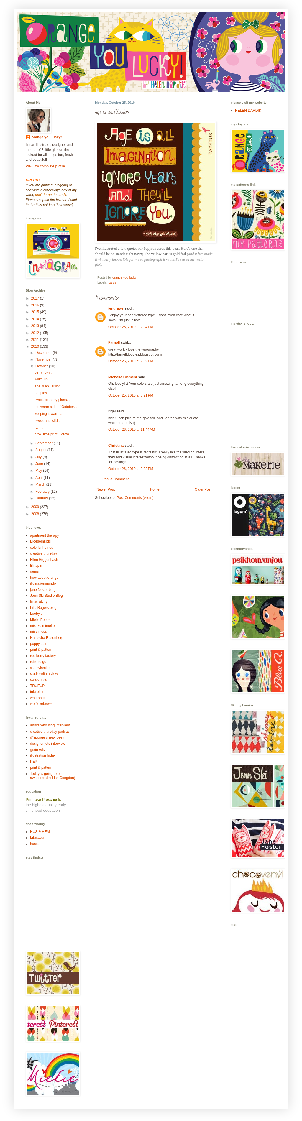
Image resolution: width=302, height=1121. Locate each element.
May (39, 471)
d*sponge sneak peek (47, 737)
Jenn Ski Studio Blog (46, 596)
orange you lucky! (47, 137)
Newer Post (105, 489)
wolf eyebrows (41, 704)
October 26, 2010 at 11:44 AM (131, 430)
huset (34, 844)
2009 (35, 507)
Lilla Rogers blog (43, 608)
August (41, 450)
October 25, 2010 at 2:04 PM (130, 327)
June (39, 464)
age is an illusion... (49, 386)
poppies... (42, 393)
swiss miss (38, 680)
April (39, 478)
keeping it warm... (48, 414)
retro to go (38, 662)
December (44, 353)
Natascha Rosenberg (46, 638)
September (44, 443)
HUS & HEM (40, 832)
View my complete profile (45, 166)
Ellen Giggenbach (44, 560)
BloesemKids (40, 541)
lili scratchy (38, 601)
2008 (35, 514)
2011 (35, 340)
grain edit (37, 749)
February (42, 491)
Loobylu (36, 614)
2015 (35, 312)
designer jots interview (47, 744)
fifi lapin (36, 565)
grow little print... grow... (53, 434)
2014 (35, 319)
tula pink (36, 692)
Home (155, 489)
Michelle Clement (122, 377)
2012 (35, 333)
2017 (35, 298)
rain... (39, 427)
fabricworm (38, 838)
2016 (35, 305)
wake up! (42, 379)
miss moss (38, 631)
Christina (116, 445)
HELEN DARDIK (248, 111)
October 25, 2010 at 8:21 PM (130, 395)
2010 (35, 346)
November (44, 359)
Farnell (114, 343)
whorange (38, 698)
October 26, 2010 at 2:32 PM (130, 469)
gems (34, 571)
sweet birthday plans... (52, 400)
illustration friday (43, 755)
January (42, 498)
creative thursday (43, 553)
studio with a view (44, 674)
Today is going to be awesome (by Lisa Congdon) (52, 776)
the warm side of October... (56, 407)
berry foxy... (44, 372)
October (42, 366)
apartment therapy (44, 535)
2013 (35, 326)
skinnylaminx (40, 668)
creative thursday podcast (50, 731)
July (39, 457)
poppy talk (38, 644)
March (40, 484)
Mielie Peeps (40, 620)
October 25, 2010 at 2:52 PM (130, 361)
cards (112, 282)
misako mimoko (42, 626)
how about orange (44, 578)
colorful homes (41, 547)
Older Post (203, 489)
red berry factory (43, 656)
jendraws (116, 308)
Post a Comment (115, 479)
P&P (33, 762)
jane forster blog (42, 590)
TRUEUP (37, 686)
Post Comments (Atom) (134, 498)
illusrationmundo (43, 583)
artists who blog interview (50, 725)
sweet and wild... (48, 421)
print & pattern (41, 649)
